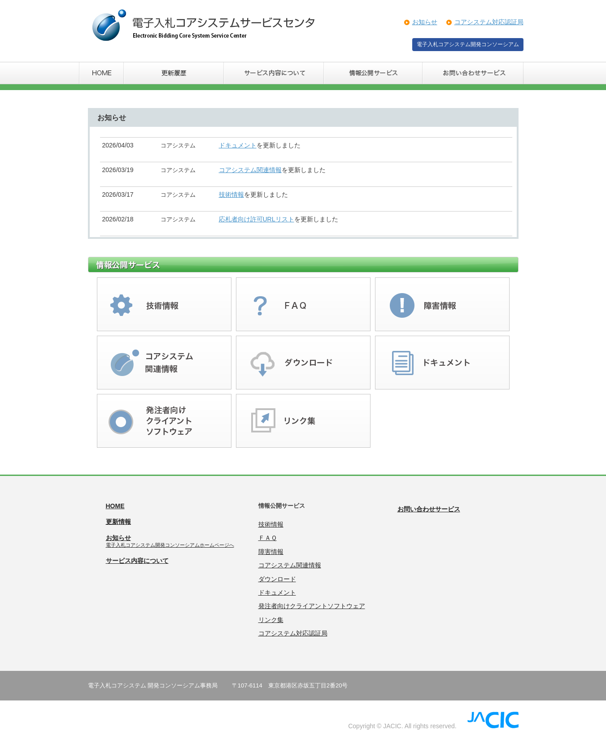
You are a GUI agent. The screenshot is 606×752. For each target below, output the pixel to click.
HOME (115, 506)
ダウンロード (277, 579)
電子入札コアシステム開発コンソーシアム (468, 44)
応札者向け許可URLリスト (256, 219)
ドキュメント (238, 145)
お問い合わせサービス (428, 509)
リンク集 (270, 619)
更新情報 (118, 521)
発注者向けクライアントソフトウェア (311, 605)
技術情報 (231, 194)
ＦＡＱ (267, 537)
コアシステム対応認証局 (488, 22)
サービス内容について (137, 560)
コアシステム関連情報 (250, 169)
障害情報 (270, 551)
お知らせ (424, 22)
